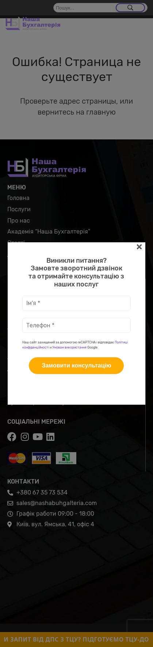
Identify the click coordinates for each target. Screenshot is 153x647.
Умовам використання (69, 155)
